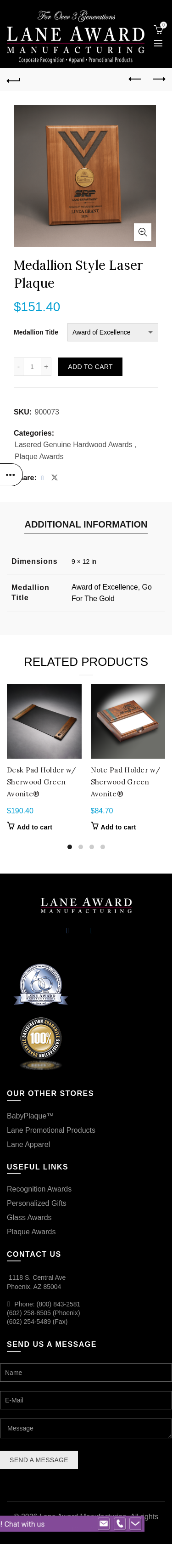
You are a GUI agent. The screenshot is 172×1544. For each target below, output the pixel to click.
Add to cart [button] (34, 827)
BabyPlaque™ (30, 1116)
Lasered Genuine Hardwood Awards (74, 444)
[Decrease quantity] (18, 367)
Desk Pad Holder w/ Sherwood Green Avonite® (41, 782)
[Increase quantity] (46, 367)
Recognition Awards (39, 1189)
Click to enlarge (142, 232)
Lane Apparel (28, 1144)
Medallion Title (36, 332)
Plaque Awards (39, 456)
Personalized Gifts (37, 1203)
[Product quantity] (32, 367)
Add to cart (90, 366)
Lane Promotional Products (51, 1130)
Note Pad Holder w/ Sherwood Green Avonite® (125, 782)
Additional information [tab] (85, 524)
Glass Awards (29, 1217)
